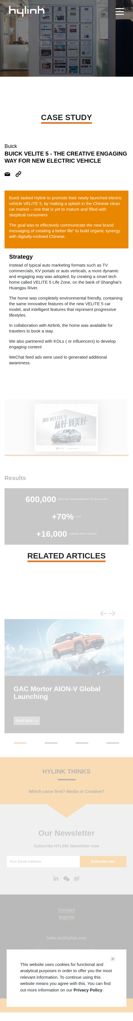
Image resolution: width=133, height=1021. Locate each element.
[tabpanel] (66, 435)
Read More (27, 729)
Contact (66, 918)
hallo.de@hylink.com (66, 946)
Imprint (66, 925)
